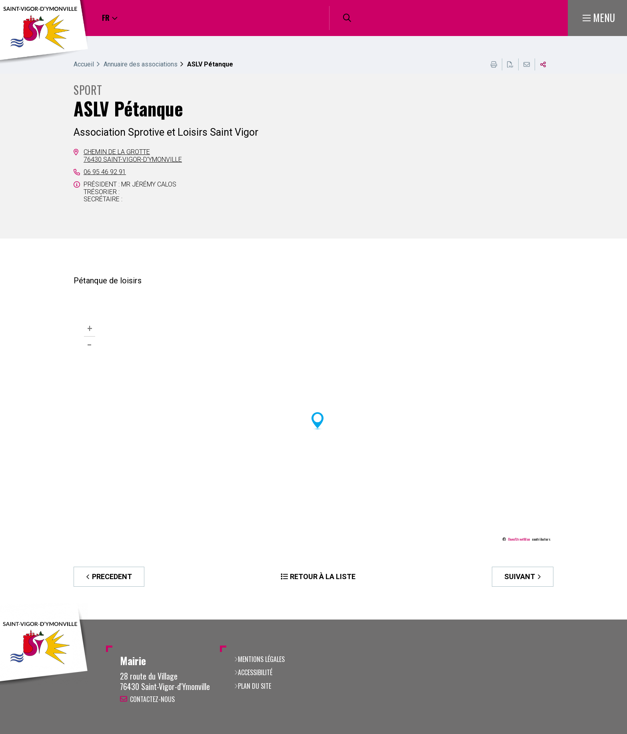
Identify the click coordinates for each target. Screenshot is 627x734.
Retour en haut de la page (609, 620)
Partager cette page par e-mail (527, 64)
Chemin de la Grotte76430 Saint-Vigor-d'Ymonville (133, 155)
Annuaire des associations (141, 64)
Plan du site (254, 686)
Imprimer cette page (494, 64)
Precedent (112, 576)
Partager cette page (543, 64)
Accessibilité (255, 672)
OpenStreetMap (519, 539)
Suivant (519, 576)
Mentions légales (261, 659)
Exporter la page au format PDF (510, 64)
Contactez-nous (152, 699)
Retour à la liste (322, 576)
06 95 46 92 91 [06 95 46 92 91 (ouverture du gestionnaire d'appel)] (105, 172)
